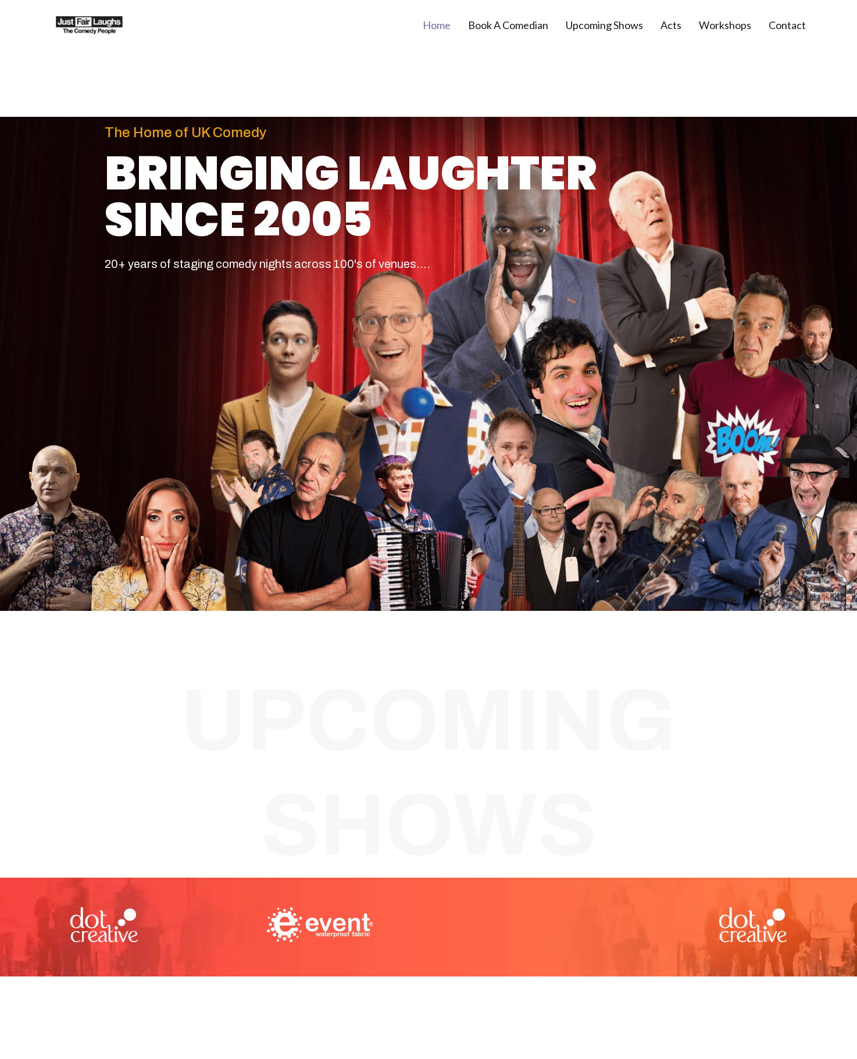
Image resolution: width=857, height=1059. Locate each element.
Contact (787, 25)
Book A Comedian (508, 25)
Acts (670, 25)
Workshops (725, 25)
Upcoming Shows (604, 25)
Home (437, 25)
